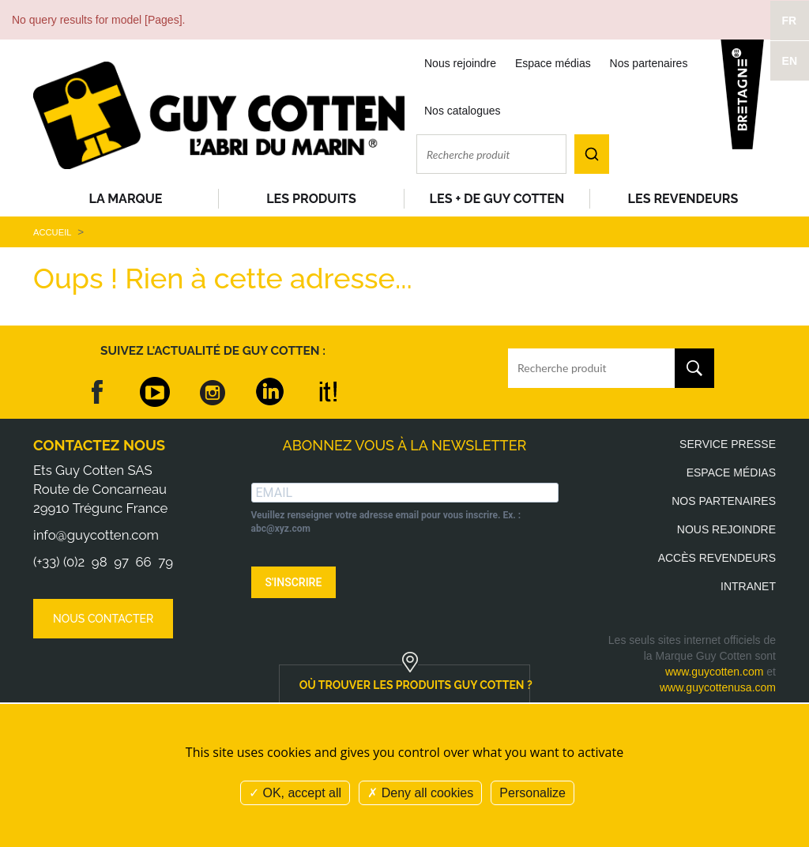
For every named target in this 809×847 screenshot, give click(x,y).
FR (789, 20)
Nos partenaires (649, 63)
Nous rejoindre (460, 63)
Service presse (727, 444)
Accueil (52, 232)
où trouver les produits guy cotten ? (415, 685)
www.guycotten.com (714, 671)
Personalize (532, 793)
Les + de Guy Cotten (497, 198)
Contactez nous (99, 445)
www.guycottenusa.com (718, 687)
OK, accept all (295, 793)
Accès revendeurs (717, 557)
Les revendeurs (683, 198)
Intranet (748, 586)
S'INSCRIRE (293, 582)
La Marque (126, 198)
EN (789, 61)
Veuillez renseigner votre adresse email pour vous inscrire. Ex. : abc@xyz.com (386, 522)
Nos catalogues (462, 110)
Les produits (311, 198)
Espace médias (553, 63)
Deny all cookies (420, 793)
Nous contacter (103, 618)
